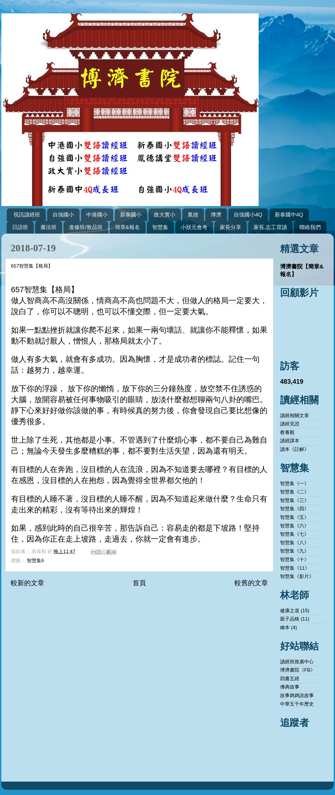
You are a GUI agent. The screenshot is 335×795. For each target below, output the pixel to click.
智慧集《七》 (294, 534)
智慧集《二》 (294, 492)
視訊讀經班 (26, 215)
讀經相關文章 (294, 415)
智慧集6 (35, 560)
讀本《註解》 (294, 449)
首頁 (139, 583)
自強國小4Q (248, 215)
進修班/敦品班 (86, 227)
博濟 (216, 215)
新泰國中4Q (289, 215)
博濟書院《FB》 (297, 670)
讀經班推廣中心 (297, 661)
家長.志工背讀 (270, 227)
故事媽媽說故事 (297, 695)
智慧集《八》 (294, 542)
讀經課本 (289, 440)
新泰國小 (131, 215)
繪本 (285, 627)
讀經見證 (289, 424)
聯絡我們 (310, 227)
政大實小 (164, 215)
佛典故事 (289, 687)
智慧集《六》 (294, 525)
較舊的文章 (251, 583)
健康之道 (289, 610)
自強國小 (63, 215)
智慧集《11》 (295, 568)
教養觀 (287, 432)
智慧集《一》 (294, 483)
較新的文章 (27, 583)
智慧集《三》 (294, 500)
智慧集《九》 (294, 551)
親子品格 (289, 619)
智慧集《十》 (294, 559)
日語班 (20, 227)
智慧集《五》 (294, 517)
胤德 (193, 215)
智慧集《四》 (294, 508)
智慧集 (160, 227)
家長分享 (230, 227)
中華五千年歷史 (297, 704)
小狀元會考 (194, 227)
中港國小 (97, 215)
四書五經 (289, 678)
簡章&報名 (127, 227)
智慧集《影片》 (297, 576)
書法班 (48, 227)
